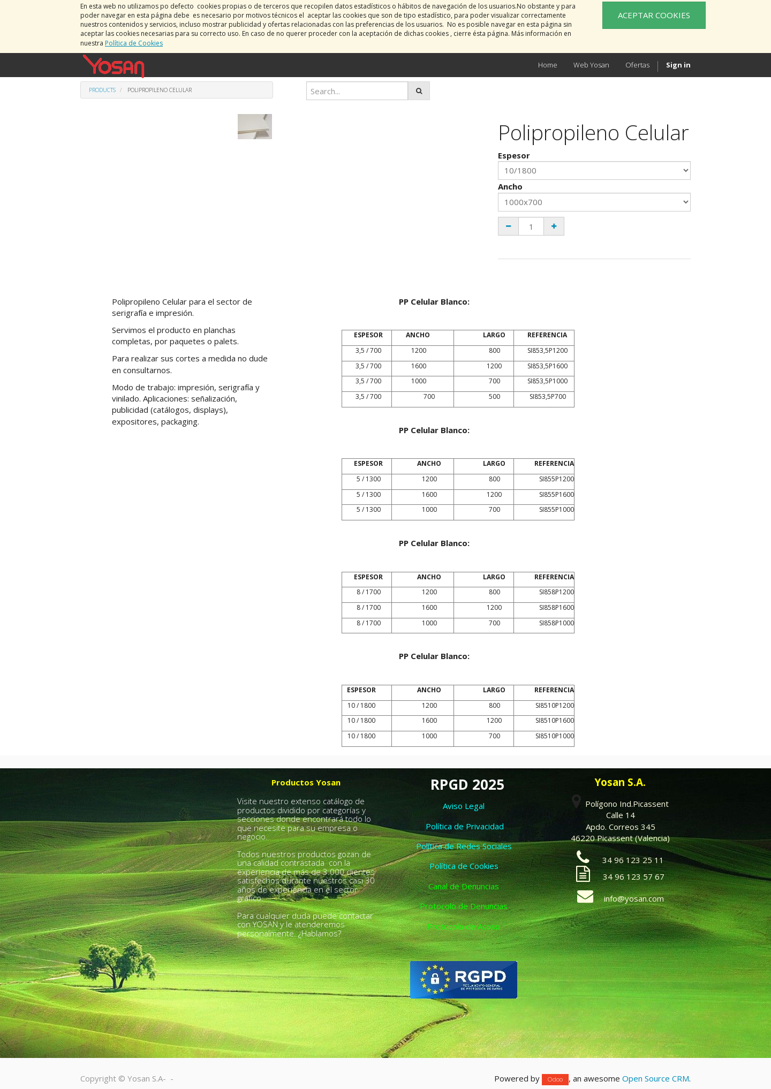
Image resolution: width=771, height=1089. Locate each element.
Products (102, 90)
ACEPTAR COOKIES (654, 15)
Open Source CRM (655, 1078)
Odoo (555, 1079)
